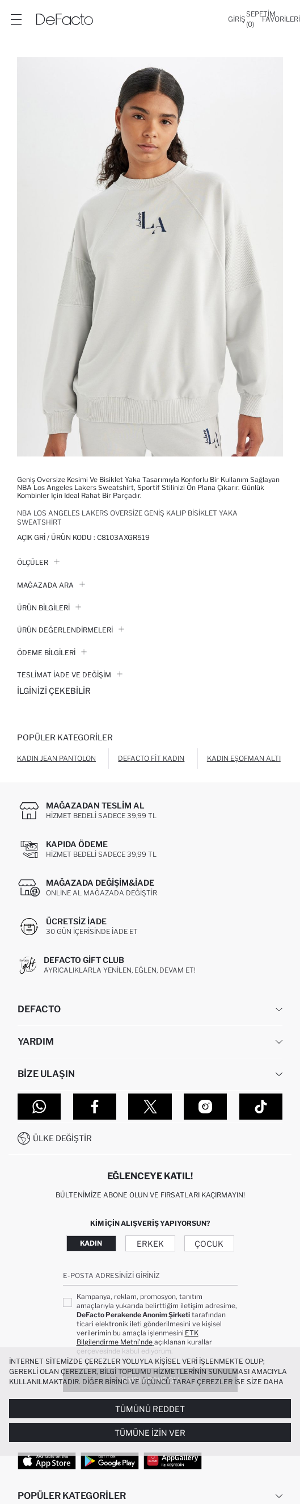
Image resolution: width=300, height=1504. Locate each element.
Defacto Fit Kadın (151, 758)
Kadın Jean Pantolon (56, 758)
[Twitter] (149, 1107)
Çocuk (209, 1244)
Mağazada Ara (51, 585)
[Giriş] (237, 19)
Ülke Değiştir (62, 1138)
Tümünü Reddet (150, 1409)
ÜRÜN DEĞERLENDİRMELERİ (70, 630)
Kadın (91, 1243)
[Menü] (16, 19)
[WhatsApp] (39, 1107)
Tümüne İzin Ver (150, 1433)
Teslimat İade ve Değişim (69, 675)
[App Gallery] (172, 1460)
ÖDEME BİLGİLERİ (52, 652)
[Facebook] (94, 1107)
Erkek (150, 1244)
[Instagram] (205, 1107)
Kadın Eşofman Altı (244, 758)
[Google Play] (110, 1460)
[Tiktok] (260, 1107)
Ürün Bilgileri (49, 608)
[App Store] (47, 1460)
